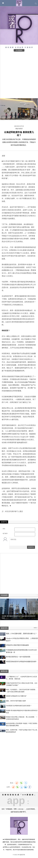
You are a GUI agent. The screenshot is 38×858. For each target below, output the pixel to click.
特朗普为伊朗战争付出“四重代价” (16, 696)
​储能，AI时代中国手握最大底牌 (16, 701)
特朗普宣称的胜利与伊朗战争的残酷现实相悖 (21, 661)
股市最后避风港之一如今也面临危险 (18, 657)
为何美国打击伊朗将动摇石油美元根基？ (19, 705)
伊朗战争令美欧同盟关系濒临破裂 (17, 645)
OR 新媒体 (19, 50)
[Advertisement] (19, 74)
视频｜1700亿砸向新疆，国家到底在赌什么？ (21, 633)
